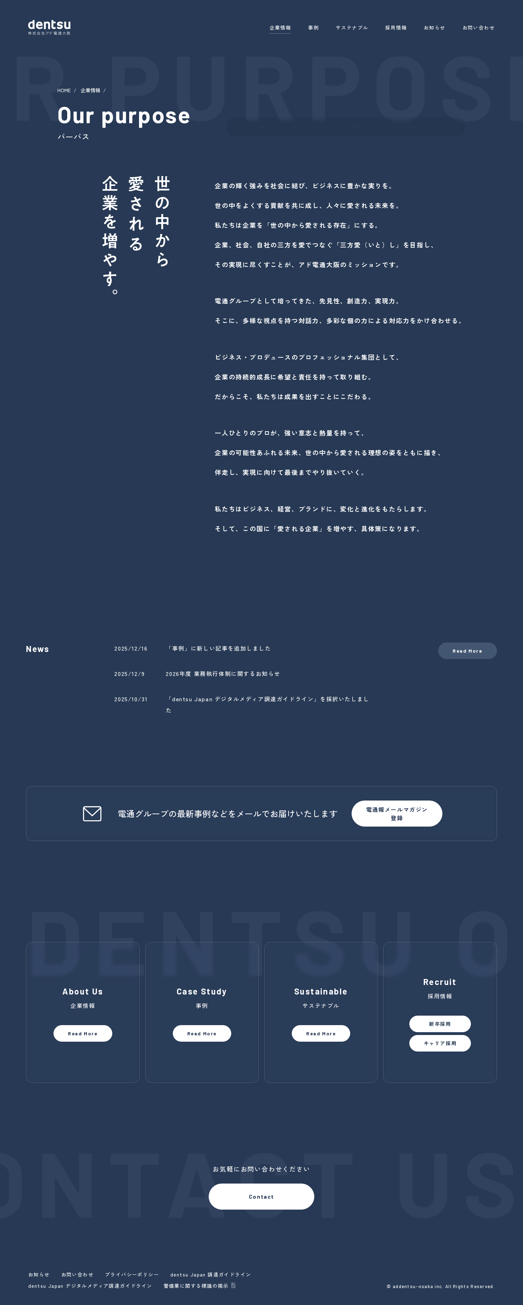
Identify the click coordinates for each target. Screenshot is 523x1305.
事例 (313, 27)
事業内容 (403, 127)
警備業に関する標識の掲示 (196, 1285)
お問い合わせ (478, 27)
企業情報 (280, 27)
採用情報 (396, 27)
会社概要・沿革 (358, 127)
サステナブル (352, 27)
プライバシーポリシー (132, 1274)
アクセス (440, 127)
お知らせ (435, 27)
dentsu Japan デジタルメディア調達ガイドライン (90, 1285)
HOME (64, 90)
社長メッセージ (305, 127)
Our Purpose (255, 127)
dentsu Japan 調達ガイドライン (210, 1274)
